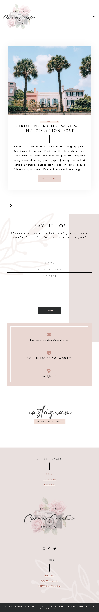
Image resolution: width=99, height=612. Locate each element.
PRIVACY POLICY (49, 589)
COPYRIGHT (49, 583)
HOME (49, 578)
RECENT (49, 487)
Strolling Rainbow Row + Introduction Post (49, 128)
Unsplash (49, 482)
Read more (49, 178)
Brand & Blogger (78, 607)
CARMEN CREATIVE (24, 607)
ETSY (49, 477)
